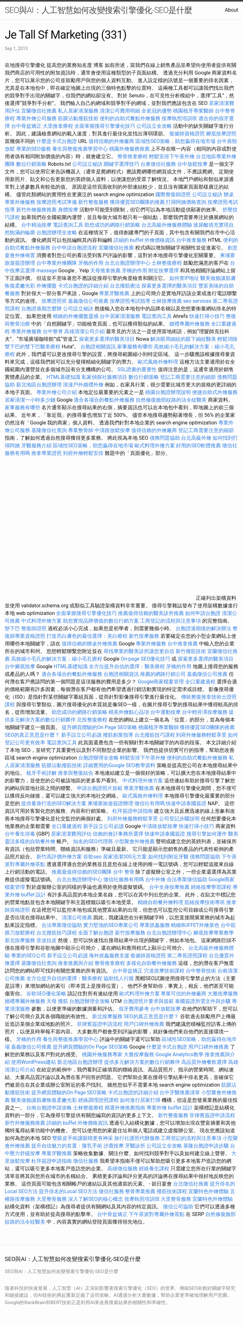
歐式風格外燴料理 (158, 362)
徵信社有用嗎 (149, 803)
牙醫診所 (135, 1146)
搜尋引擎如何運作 (206, 834)
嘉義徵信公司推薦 (88, 301)
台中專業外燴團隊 (57, 263)
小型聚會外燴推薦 (134, 841)
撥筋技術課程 (172, 1191)
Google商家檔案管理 (161, 682)
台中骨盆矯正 (27, 126)
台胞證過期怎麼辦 (41, 309)
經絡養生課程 (155, 1169)
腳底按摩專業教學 (213, 933)
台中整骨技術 (201, 971)
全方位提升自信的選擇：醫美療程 (127, 666)
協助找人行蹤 (118, 978)
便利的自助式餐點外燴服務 (130, 118)
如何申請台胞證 (203, 613)
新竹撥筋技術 (191, 651)
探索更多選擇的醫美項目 (169, 286)
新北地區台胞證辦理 (39, 385)
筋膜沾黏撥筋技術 (78, 118)
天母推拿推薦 (105, 271)
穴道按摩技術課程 (165, 971)
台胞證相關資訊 (98, 347)
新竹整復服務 (93, 202)
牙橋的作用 (90, 263)
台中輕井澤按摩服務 (205, 712)
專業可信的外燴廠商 (183, 994)
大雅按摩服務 (223, 994)
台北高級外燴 (196, 438)
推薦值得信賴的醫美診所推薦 (151, 613)
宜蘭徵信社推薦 (39, 111)
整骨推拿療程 (132, 156)
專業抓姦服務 (155, 925)
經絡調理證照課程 (98, 1100)
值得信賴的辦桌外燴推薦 (89, 644)
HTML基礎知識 (63, 377)
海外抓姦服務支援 (109, 956)
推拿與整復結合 (75, 773)
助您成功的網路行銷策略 (112, 225)
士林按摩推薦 (167, 301)
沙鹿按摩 (113, 1146)
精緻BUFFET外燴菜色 (196, 925)
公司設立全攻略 (154, 126)
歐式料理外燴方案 (155, 446)
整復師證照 (34, 628)
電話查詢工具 (68, 225)
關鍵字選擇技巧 (121, 164)
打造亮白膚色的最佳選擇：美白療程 (87, 636)
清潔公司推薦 (77, 918)
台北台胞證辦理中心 (127, 263)
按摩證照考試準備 (57, 202)
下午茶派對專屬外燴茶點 (156, 1214)
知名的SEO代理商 (93, 841)
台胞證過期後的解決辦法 (203, 628)
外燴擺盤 (46, 286)
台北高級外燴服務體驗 (167, 225)
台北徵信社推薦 (191, 1184)
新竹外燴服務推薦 (37, 210)
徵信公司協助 (178, 1207)
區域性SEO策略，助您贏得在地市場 (175, 141)
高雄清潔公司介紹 (84, 331)
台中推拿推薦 (182, 644)
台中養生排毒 (20, 834)
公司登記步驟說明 (179, 819)
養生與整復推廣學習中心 (80, 149)
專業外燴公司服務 (37, 118)
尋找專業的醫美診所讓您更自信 (138, 651)
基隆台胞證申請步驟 (206, 1146)
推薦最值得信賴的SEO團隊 (82, 872)
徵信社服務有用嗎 (123, 879)
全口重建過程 (200, 682)
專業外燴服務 (26, 331)
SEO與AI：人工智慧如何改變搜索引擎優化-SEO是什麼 (98, 10)
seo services (197, 301)
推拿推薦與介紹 (75, 963)
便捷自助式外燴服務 (215, 392)
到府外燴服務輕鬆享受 (201, 735)
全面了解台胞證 (96, 933)
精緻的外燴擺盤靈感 (75, 316)
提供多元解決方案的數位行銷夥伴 (142, 1062)
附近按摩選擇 (164, 271)
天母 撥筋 (57, 1001)
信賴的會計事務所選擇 (118, 834)
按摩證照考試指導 (131, 301)
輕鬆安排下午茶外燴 (172, 156)
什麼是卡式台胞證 (56, 141)
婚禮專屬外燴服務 (190, 324)
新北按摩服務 (20, 940)
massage (46, 271)
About (231, 10)
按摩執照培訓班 (180, 118)
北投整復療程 (92, 720)
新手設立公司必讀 (81, 735)
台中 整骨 (123, 872)
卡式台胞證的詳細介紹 (83, 286)
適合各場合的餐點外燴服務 (104, 400)
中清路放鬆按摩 (113, 430)
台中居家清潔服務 (120, 316)
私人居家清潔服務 (78, 111)
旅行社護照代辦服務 (137, 1138)
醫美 (233, 834)
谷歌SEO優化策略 (46, 994)
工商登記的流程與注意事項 (170, 621)
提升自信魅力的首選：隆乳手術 (66, 1146)
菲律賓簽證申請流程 (99, 1024)
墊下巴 (12, 628)
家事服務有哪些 (135, 347)
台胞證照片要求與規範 (148, 1001)
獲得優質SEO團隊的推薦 (137, 202)
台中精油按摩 (37, 225)
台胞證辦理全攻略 (56, 232)
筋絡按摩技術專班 (205, 902)
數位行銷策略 (31, 164)
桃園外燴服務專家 (102, 1054)
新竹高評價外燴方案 (59, 857)
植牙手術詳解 (41, 773)
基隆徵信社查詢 (49, 430)
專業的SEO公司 (28, 956)
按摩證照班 (54, 301)
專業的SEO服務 (33, 149)
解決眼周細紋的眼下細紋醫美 (183, 339)
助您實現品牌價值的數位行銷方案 (101, 621)
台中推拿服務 (191, 240)
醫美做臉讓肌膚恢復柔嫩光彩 (44, 1100)
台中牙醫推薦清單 (179, 1092)
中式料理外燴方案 (42, 621)
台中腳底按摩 (20, 666)
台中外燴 (155, 879)
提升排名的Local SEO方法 (68, 1191)
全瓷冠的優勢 (156, 111)
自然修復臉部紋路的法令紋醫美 (171, 400)
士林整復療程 (167, 263)
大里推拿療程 (58, 126)
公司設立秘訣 (87, 164)
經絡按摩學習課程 (212, 887)
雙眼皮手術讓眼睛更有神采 (82, 1138)
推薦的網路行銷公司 (163, 674)
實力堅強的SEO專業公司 (110, 925)
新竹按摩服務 (144, 636)
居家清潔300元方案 (125, 857)
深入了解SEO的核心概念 (95, 1199)
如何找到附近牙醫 (168, 857)
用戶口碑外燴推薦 (144, 1024)
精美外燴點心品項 (129, 712)
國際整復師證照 (173, 194)
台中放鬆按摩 (193, 164)
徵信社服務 (85, 1161)
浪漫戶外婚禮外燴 (83, 385)
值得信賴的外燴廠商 (111, 141)
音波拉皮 (46, 940)
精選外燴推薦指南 (125, 1108)
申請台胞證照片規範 (99, 788)
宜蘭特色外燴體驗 (208, 1191)
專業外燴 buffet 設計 (169, 1108)
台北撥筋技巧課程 (155, 735)
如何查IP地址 (184, 278)
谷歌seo (92, 857)
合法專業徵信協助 (187, 879)
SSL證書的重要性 (137, 369)
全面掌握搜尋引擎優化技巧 (104, 126)
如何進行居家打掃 (140, 1100)
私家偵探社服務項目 (104, 377)
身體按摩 (68, 210)
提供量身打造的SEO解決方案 (53, 803)
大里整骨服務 (52, 1199)
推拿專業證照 (47, 453)
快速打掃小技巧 (207, 316)
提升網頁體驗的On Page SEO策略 (99, 727)
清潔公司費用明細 (120, 111)
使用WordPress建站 (33, 1062)
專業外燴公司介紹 (56, 392)
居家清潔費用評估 (71, 834)
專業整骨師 (80, 430)
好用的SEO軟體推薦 (198, 446)
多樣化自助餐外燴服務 (151, 963)
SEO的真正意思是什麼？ (32, 735)
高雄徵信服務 (122, 1169)
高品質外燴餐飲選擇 (204, 1062)
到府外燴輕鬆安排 (83, 453)
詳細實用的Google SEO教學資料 (119, 765)
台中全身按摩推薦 (170, 887)
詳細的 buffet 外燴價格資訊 (144, 240)
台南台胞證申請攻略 (49, 1108)
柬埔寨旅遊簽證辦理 (110, 803)
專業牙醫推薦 (114, 293)
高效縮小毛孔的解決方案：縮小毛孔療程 (56, 659)
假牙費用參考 (134, 1009)
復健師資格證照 (187, 134)
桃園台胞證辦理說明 (168, 392)
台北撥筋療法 (125, 286)
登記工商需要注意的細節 (188, 377)
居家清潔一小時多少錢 (30, 400)
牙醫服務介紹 (36, 446)
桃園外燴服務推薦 (130, 149)
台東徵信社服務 (158, 164)
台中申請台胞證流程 (74, 248)
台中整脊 (53, 331)
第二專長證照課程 (188, 956)
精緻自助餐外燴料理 (161, 902)
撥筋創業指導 (118, 735)
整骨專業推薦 (140, 1191)
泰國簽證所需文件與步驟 (203, 1001)
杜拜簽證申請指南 (132, 811)
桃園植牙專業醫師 (193, 111)
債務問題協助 (165, 438)
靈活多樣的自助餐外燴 (30, 841)
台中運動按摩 (165, 712)
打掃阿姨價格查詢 (186, 202)
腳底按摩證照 (221, 134)
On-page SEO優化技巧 (145, 659)
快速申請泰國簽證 (186, 803)
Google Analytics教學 (179, 1054)
